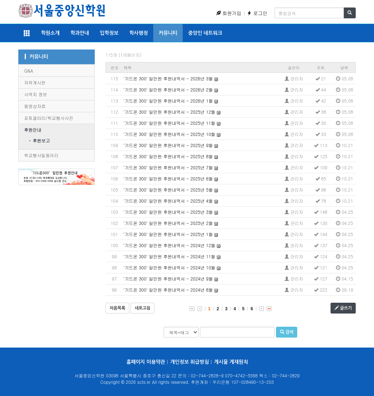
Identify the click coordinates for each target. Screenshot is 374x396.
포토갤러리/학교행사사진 (48, 118)
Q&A (28, 70)
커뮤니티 (168, 33)
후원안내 (32, 130)
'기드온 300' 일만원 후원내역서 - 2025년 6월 (168, 178)
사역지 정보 (35, 94)
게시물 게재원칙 (231, 361)
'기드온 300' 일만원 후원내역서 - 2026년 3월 (168, 78)
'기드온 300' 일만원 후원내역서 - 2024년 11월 (169, 256)
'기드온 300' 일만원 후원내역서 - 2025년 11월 (169, 123)
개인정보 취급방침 (189, 361)
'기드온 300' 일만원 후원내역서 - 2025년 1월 (168, 234)
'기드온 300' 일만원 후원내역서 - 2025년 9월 (168, 145)
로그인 (257, 13)
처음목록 (117, 308)
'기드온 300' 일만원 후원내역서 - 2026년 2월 (168, 89)
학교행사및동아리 (41, 155)
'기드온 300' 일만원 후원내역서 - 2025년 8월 (168, 156)
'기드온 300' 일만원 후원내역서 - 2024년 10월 (169, 267)
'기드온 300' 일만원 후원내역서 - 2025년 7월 (168, 167)
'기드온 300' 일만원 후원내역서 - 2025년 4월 (168, 201)
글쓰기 (343, 308)
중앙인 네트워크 (205, 33)
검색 (286, 332)
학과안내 (79, 33)
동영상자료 (35, 106)
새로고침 (142, 308)
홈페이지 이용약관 (145, 361)
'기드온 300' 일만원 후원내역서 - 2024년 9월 (168, 278)
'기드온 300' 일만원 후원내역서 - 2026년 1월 (168, 101)
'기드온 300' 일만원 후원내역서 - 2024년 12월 (169, 245)
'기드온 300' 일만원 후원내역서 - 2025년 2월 (168, 223)
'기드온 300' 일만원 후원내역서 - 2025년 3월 (168, 212)
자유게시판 (35, 82)
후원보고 (41, 140)
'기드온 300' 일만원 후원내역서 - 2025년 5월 (168, 190)
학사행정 (138, 33)
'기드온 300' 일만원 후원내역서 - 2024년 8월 (168, 290)
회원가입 (228, 13)
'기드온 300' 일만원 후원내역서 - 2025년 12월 (169, 112)
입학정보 (109, 33)
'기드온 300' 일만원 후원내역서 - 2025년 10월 (169, 134)
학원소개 (50, 33)
